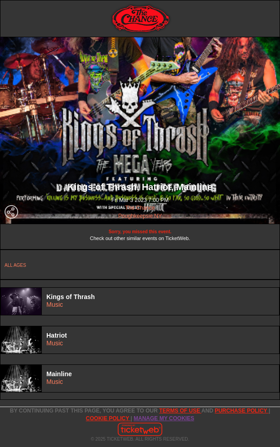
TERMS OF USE (180, 411)
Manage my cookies (164, 418)
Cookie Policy (108, 418)
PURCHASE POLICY (241, 411)
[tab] (140, 301)
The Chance (140, 208)
